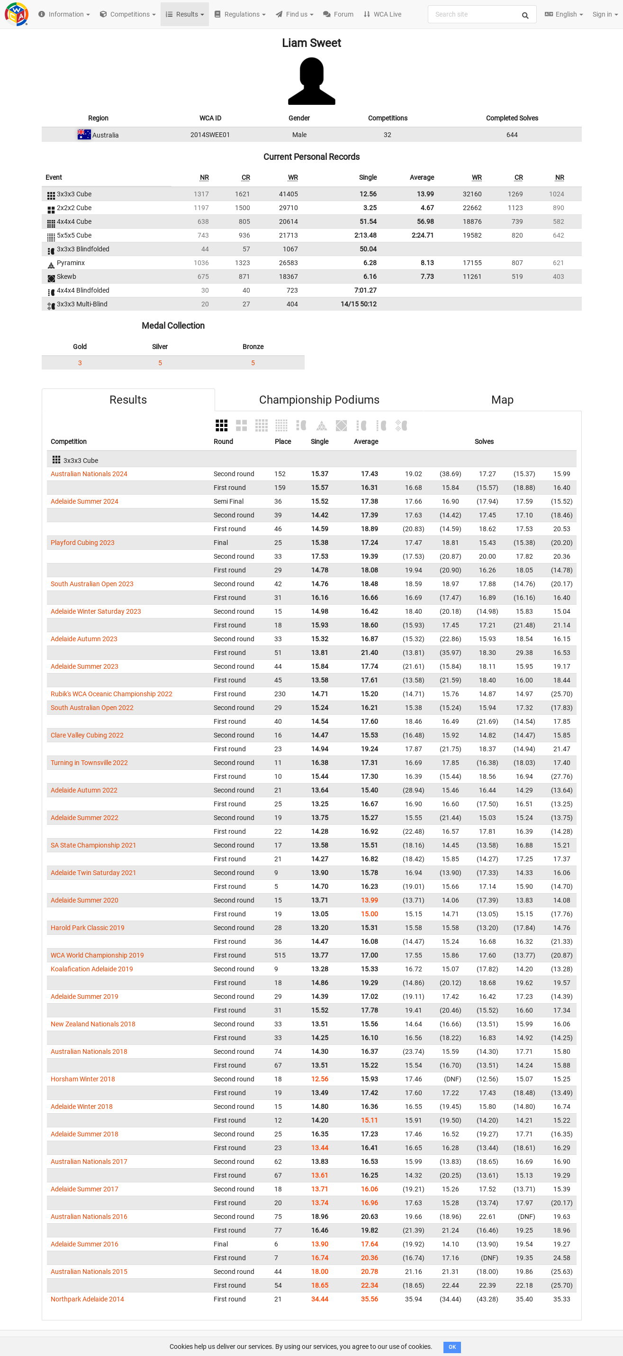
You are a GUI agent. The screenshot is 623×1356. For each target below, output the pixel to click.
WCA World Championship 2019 (97, 955)
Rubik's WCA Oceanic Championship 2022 (111, 694)
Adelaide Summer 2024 (84, 501)
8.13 (427, 263)
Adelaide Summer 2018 (84, 1134)
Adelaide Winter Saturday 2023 (96, 611)
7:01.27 (365, 290)
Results (128, 399)
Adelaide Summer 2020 (84, 900)
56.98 (425, 221)
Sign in (605, 14)
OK (452, 1347)
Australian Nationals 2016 (89, 1216)
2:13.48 (365, 235)
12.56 (368, 194)
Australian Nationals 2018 (89, 1051)
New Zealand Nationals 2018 (93, 1024)
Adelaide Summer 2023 (84, 666)
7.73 (427, 276)
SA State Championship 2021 (93, 845)
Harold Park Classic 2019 (88, 928)
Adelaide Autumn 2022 (84, 790)
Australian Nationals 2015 (89, 1271)
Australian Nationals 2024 (89, 474)
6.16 (370, 276)
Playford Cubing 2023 (83, 542)
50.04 (368, 249)
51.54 (368, 221)
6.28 (370, 263)
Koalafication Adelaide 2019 (92, 969)
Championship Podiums (319, 399)
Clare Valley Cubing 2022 (87, 735)
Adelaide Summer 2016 (84, 1244)
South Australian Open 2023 (92, 584)
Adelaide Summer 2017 (84, 1189)
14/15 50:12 (359, 304)
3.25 (370, 208)
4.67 (427, 208)
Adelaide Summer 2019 (84, 996)
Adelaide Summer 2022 (84, 817)
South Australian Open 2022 (92, 707)
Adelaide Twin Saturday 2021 (93, 872)
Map (502, 399)
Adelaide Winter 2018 (82, 1106)
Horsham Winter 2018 (83, 1079)
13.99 (425, 194)
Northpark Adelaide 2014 (87, 1299)
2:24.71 (423, 235)
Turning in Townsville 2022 (89, 762)
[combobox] (482, 14)
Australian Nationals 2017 (89, 1161)
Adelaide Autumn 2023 (84, 639)
